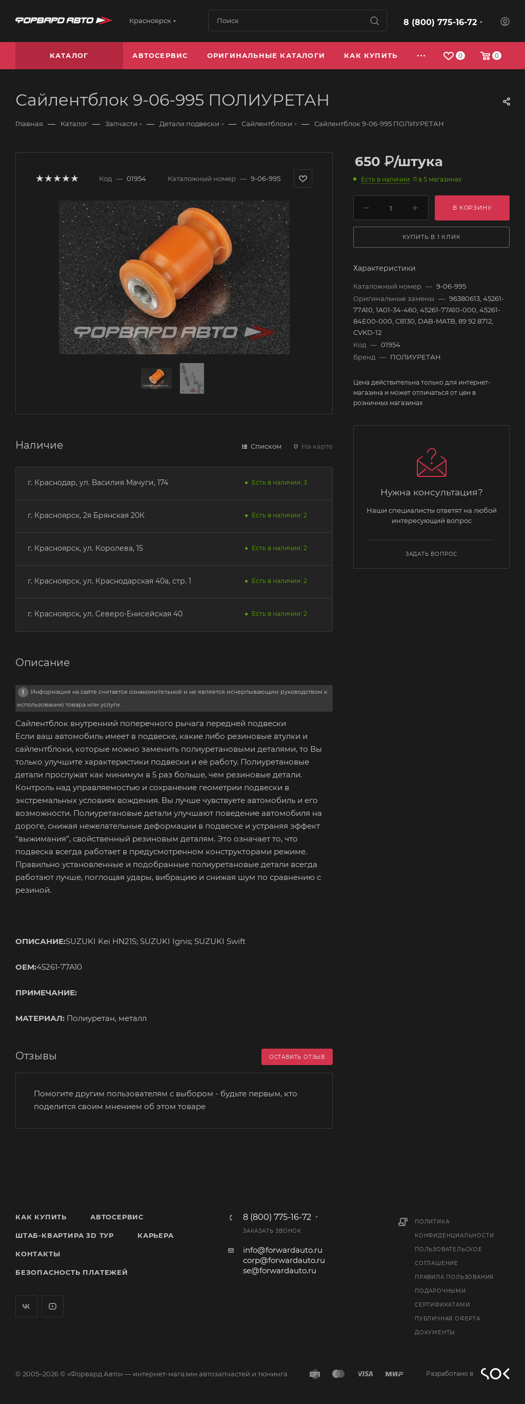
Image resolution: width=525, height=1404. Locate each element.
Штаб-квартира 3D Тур (64, 1235)
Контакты (37, 1254)
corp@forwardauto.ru (284, 1260)
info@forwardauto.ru (282, 1250)
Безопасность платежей (71, 1272)
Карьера (155, 1235)
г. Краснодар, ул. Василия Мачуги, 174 (98, 482)
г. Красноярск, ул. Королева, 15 (85, 548)
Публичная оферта (447, 1318)
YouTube (53, 1306)
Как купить (41, 1217)
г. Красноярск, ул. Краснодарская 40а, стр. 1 (109, 581)
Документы (435, 1332)
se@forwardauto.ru (279, 1270)
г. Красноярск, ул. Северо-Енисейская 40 (105, 613)
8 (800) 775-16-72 (440, 22)
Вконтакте (26, 1306)
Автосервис (117, 1217)
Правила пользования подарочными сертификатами (454, 1291)
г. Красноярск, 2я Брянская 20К (86, 515)
